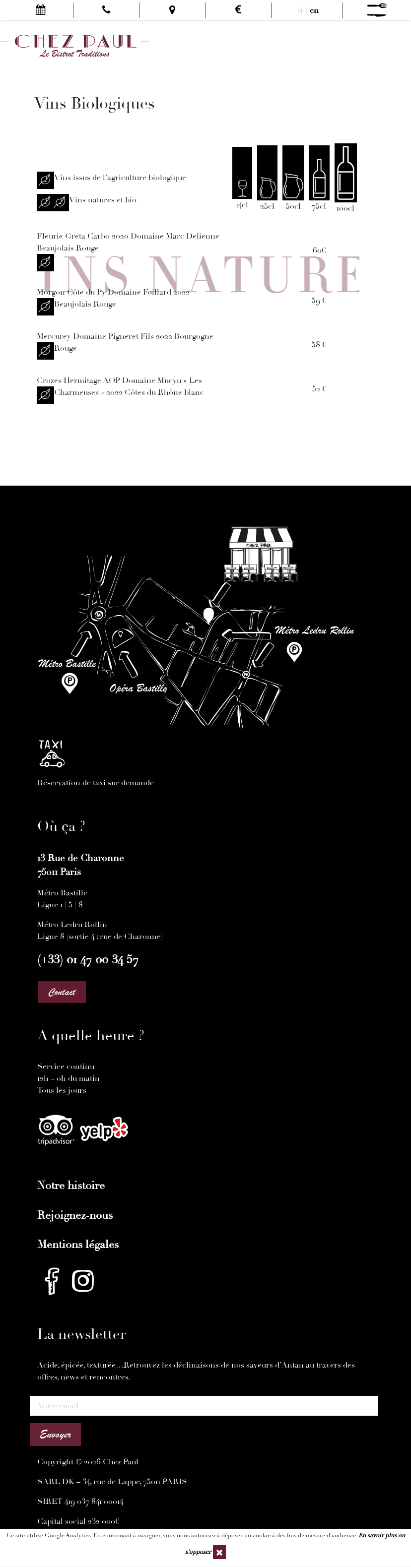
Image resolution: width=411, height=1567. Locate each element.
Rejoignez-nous (75, 1215)
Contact (61, 992)
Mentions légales (78, 1245)
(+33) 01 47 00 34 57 (87, 959)
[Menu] (377, 10)
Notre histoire (71, 1185)
